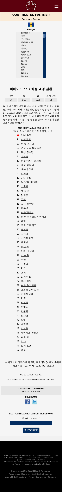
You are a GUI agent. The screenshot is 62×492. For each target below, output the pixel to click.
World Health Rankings (39, 471)
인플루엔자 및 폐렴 (31, 161)
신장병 (24, 173)
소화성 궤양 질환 (30, 289)
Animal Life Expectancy (16, 477)
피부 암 (25, 337)
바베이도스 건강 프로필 (41, 365)
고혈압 (24, 186)
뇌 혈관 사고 (27, 143)
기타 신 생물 (27, 251)
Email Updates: (30, 418)
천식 (23, 272)
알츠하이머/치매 (29, 182)
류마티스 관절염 (29, 332)
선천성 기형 (27, 238)
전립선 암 (26, 139)
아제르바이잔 (27, 42)
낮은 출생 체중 (28, 285)
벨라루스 (25, 58)
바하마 (24, 45)
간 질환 (25, 255)
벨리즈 (24, 64)
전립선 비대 (27, 294)
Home (14, 471)
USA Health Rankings (42, 474)
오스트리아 (26, 39)
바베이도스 (26, 55)
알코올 (24, 328)
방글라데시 (26, 51)
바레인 (24, 48)
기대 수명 (26, 135)
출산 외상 (26, 281)
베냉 (23, 67)
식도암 (24, 302)
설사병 (24, 315)
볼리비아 (25, 73)
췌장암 (24, 229)
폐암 (23, 221)
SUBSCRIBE (31, 430)
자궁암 (24, 234)
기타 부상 (26, 178)
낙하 (23, 320)
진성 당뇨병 (27, 152)
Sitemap (52, 477)
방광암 (24, 311)
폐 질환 (25, 190)
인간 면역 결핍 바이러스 (33, 216)
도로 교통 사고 (28, 225)
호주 (23, 36)
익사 (23, 341)
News (31, 477)
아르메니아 (26, 33)
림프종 (24, 195)
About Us (22, 471)
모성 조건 (26, 345)
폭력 (23, 199)
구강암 (24, 264)
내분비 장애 (27, 169)
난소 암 (25, 246)
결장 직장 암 (27, 165)
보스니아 (25, 76)
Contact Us (41, 477)
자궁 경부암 (27, 204)
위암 (23, 259)
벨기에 (24, 61)
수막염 (24, 324)
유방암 (24, 156)
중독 (23, 350)
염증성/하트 (27, 212)
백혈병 (24, 242)
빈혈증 (24, 307)
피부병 (24, 208)
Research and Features (19, 474)
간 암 (23, 268)
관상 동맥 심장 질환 (31, 148)
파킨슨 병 (26, 277)
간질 (23, 298)
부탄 (23, 70)
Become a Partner (31, 19)
